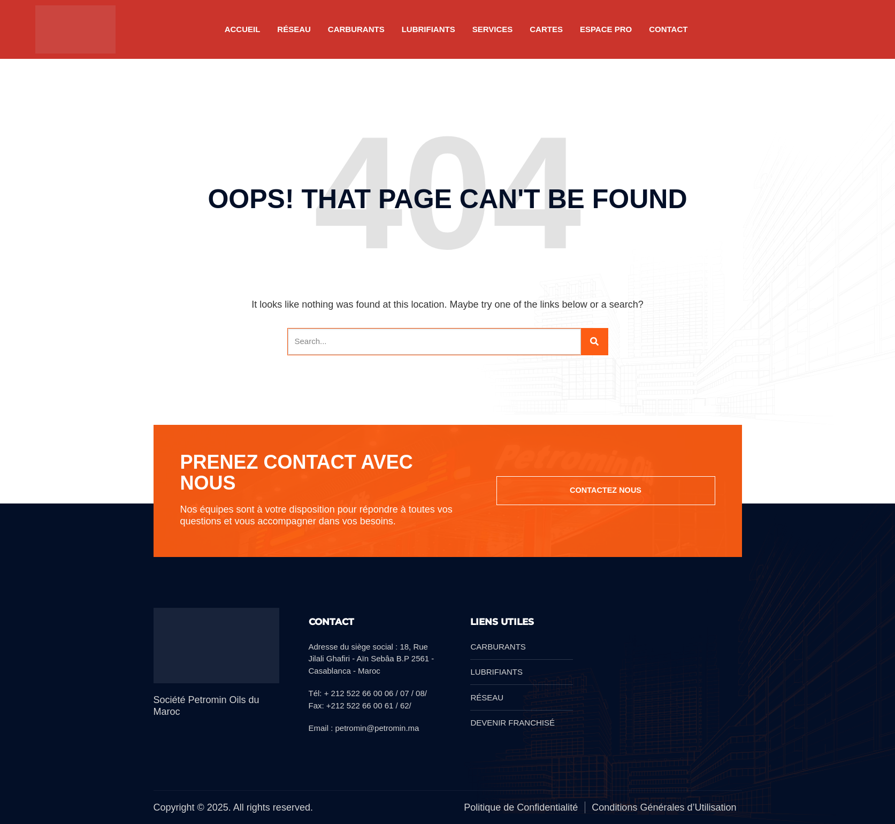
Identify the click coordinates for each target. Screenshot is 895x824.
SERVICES (492, 29)
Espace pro (606, 29)
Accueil (243, 29)
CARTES (546, 29)
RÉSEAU (294, 29)
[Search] (594, 342)
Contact (668, 29)
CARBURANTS (356, 29)
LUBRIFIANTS (428, 29)
